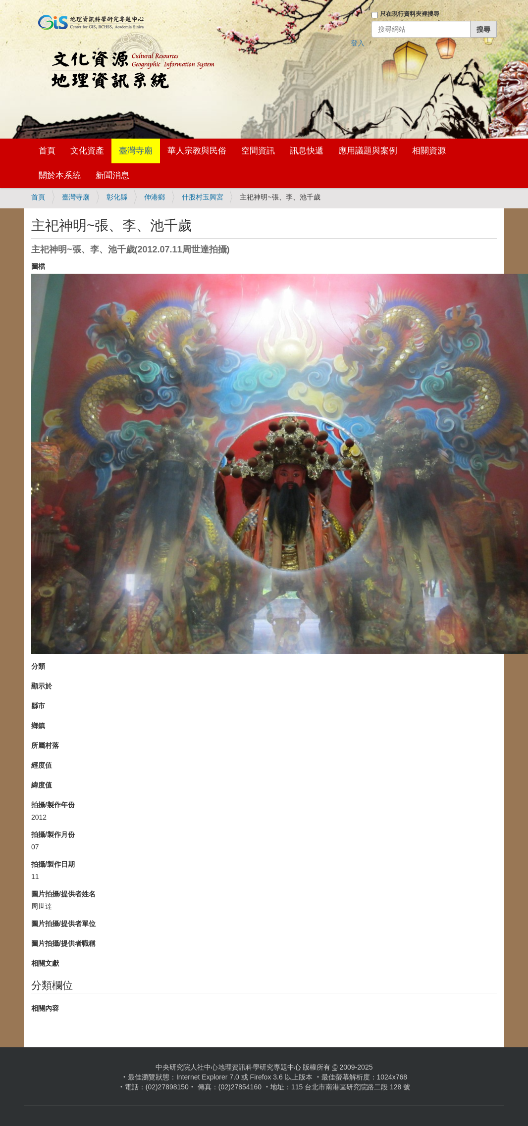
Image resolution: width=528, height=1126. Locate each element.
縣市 (38, 706)
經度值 (41, 765)
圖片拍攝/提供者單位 (63, 924)
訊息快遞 (306, 150)
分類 (38, 666)
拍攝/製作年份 (53, 805)
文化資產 (87, 150)
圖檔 (38, 266)
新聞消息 (112, 175)
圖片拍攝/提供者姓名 (63, 894)
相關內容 (45, 1008)
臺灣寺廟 (136, 150)
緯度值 (41, 785)
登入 (358, 43)
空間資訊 (258, 150)
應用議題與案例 (367, 150)
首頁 (47, 150)
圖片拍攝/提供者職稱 (63, 943)
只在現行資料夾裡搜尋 (409, 13)
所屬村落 (45, 745)
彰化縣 (116, 197)
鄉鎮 (38, 726)
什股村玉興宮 (202, 197)
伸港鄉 (154, 197)
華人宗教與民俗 (196, 150)
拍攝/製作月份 (53, 834)
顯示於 (41, 686)
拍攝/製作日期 (53, 864)
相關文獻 (45, 963)
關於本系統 (60, 175)
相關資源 (429, 150)
